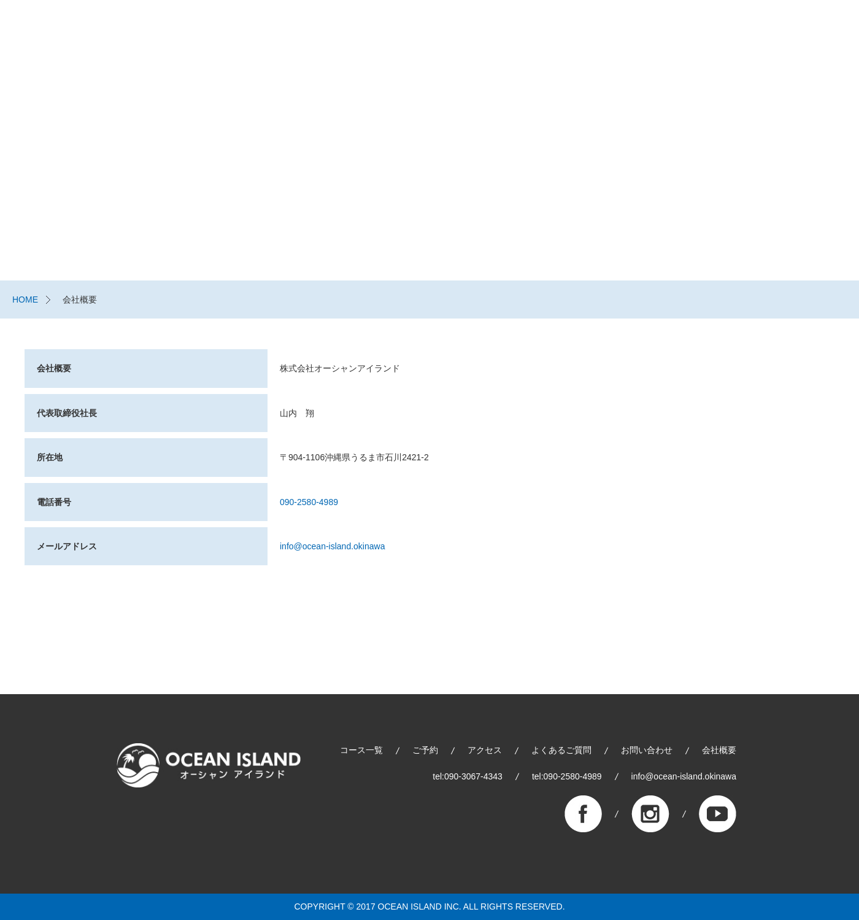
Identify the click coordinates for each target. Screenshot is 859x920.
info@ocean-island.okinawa (332, 546)
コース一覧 (487, 30)
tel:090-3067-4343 (468, 776)
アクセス (485, 750)
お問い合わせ (808, 30)
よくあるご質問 (728, 30)
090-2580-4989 (309, 502)
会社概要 (719, 750)
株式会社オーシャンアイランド (101, 30)
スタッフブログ (644, 30)
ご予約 (561, 30)
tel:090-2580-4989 (567, 776)
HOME (25, 299)
